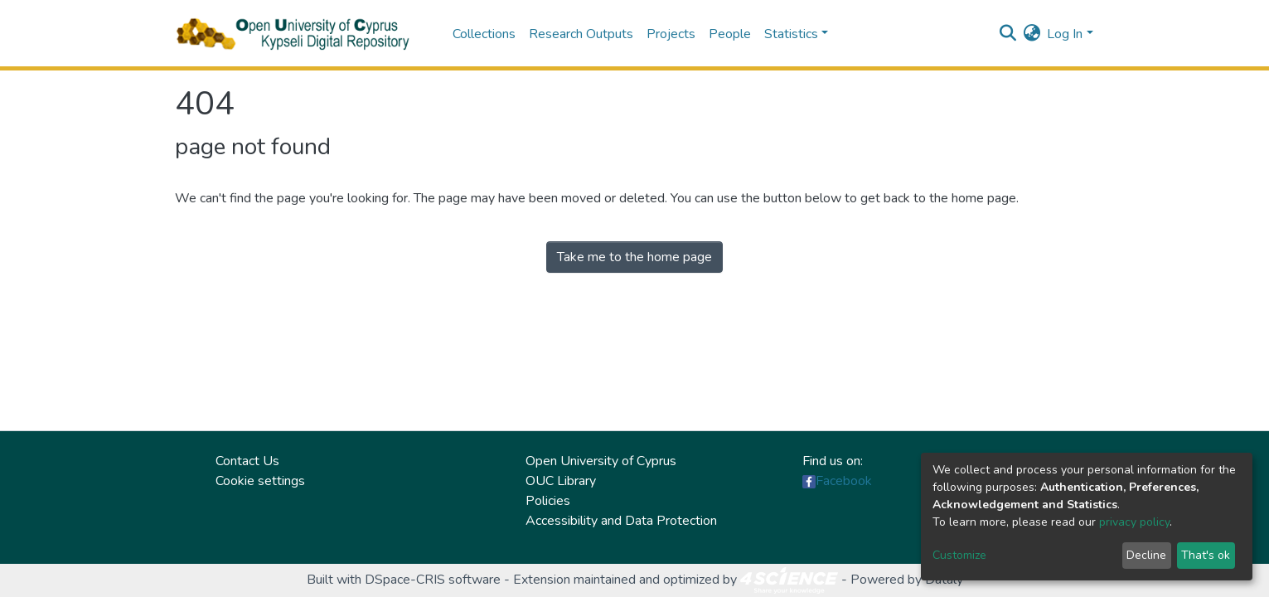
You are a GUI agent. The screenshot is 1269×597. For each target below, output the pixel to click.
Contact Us (247, 461)
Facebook (844, 481)
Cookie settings (260, 481)
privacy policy (1134, 522)
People (730, 34)
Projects (671, 34)
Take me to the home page (634, 257)
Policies (548, 501)
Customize (959, 555)
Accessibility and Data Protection (621, 521)
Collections (484, 34)
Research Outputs (581, 34)
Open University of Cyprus (601, 461)
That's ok (1205, 555)
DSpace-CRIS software (433, 579)
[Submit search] (1007, 34)
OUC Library (561, 481)
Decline (1146, 555)
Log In (1065, 34)
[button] (1031, 34)
